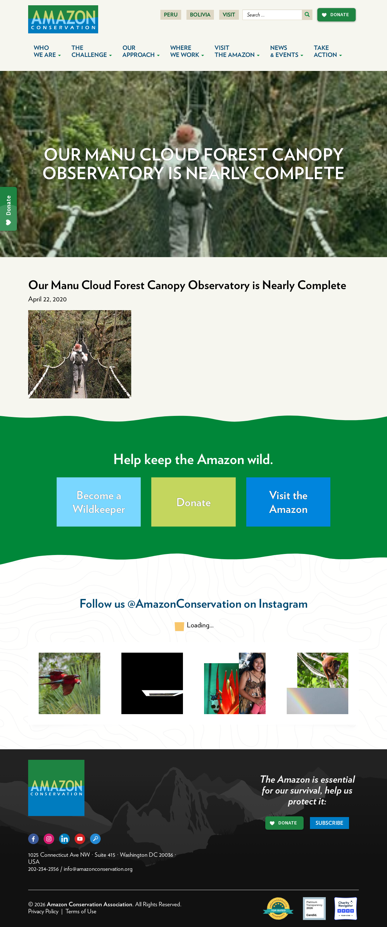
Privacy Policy (43, 911)
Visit (229, 15)
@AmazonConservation (184, 603)
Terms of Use (80, 911)
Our (141, 51)
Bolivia (200, 15)
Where (187, 51)
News (286, 51)
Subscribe (329, 823)
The (91, 51)
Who (47, 51)
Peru (171, 15)
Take (328, 51)
